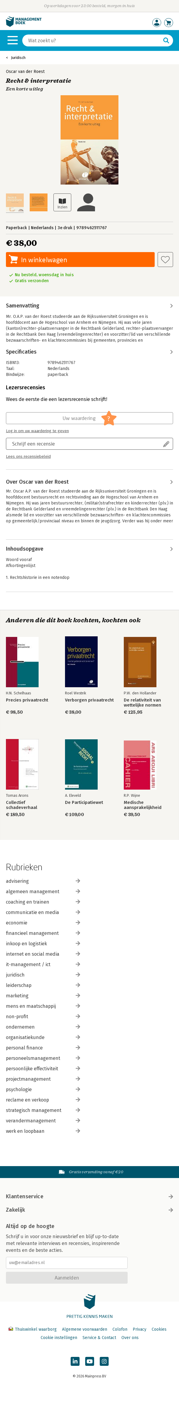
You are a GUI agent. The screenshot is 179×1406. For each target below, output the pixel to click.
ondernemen (43, 1027)
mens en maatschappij (43, 1006)
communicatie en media (43, 912)
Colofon (120, 1329)
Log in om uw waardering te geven (37, 431)
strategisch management (43, 1110)
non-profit (43, 1016)
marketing (43, 996)
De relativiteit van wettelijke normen (142, 703)
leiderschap (43, 985)
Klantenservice (89, 1196)
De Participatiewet (84, 802)
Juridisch (18, 57)
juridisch (43, 975)
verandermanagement (43, 1121)
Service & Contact (99, 1337)
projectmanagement (43, 1079)
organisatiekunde (43, 1037)
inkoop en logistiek (43, 943)
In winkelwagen (44, 260)
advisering (43, 881)
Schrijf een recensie (33, 443)
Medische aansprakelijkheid (142, 805)
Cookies (159, 1329)
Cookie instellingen (59, 1337)
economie (43, 923)
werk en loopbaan (43, 1131)
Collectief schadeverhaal (21, 805)
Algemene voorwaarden (84, 1329)
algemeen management (43, 891)
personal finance (43, 1048)
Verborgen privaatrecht (89, 700)
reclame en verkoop (43, 1100)
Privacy (139, 1329)
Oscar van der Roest (25, 71)
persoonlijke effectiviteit (43, 1068)
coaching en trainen (43, 902)
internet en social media (43, 954)
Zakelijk (89, 1210)
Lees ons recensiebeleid (28, 456)
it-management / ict (43, 964)
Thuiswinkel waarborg (33, 1329)
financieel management (43, 933)
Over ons (130, 1337)
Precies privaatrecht (27, 700)
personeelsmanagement (43, 1058)
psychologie (43, 1089)
